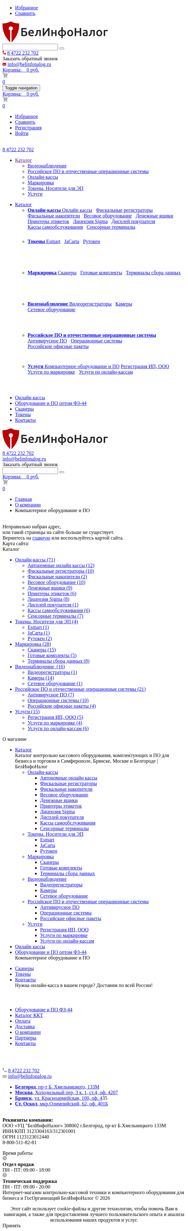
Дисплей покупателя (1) (53, 604)
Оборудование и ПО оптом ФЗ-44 (50, 952)
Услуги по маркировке (51, 372)
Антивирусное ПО (47, 340)
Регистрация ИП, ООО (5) (55, 717)
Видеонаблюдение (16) (40, 666)
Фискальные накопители (54, 215)
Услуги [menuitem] (35, 194)
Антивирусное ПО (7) (51, 694)
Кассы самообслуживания (55, 227)
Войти (22, 133)
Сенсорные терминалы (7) (55, 616)
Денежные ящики (154, 215)
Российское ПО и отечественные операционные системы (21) (80, 689)
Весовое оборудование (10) (56, 582)
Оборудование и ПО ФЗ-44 (43, 1009)
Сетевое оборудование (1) (55, 683)
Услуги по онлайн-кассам (106, 372)
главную (41, 538)
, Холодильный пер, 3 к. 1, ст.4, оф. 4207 (66, 1092)
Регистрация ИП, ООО (145, 366)
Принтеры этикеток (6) (52, 593)
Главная (23, 499)
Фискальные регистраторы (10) (61, 571)
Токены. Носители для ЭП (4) (46, 621)
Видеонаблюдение (47, 879)
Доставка (25, 1026)
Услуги (35, 924)
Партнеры (25, 1037)
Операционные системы (96, 340)
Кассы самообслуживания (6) (59, 610)
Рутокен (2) (40, 638)
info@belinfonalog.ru (29, 64)
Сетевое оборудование (52, 309)
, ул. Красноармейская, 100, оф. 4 (58, 1098)
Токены (23, 974)
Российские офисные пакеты (58, 346)
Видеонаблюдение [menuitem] (47, 165)
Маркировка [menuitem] (41, 182)
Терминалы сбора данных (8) (59, 661)
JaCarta (71, 241)
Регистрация (28, 127)
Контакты (25, 979)
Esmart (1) (38, 627)
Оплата (22, 1021)
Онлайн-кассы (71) (35, 559)
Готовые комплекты (101, 272)
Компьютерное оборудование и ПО (82, 366)
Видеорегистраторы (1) (52, 672)
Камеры (123, 304)
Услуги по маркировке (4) (55, 722)
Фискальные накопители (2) (57, 576)
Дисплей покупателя (133, 221)
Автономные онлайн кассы (68, 777)
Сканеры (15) (42, 649)
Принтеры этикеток (48, 221)
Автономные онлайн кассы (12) (61, 565)
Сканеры (67, 272)
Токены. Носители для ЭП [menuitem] (55, 188)
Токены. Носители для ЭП (55, 834)
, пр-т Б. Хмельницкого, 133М (57, 1086)
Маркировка (41, 856)
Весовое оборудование (108, 215)
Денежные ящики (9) (50, 588)
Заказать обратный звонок (30, 58)
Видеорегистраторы (90, 304)
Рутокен (91, 241)
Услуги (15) (27, 711)
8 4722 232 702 (23, 53)
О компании (28, 504)
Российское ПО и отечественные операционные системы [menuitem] (88, 171)
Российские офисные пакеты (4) (62, 706)
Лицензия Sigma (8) (48, 599)
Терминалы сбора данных (153, 272)
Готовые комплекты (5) (52, 655)
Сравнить (25, 13)
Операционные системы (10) (58, 700)
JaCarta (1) (39, 632)
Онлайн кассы (77, 210)
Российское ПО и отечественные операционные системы (88, 901)
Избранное (26, 7)
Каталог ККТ (29, 1015)
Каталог (23, 160)
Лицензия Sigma (90, 221)
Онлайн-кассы (43, 772)
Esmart (53, 241)
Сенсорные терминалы (111, 227)
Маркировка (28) (33, 644)
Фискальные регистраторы (124, 210)
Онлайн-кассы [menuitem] (43, 177)
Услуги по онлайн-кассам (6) (58, 728)
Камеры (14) (41, 677)
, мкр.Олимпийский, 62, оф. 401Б (61, 1103)
